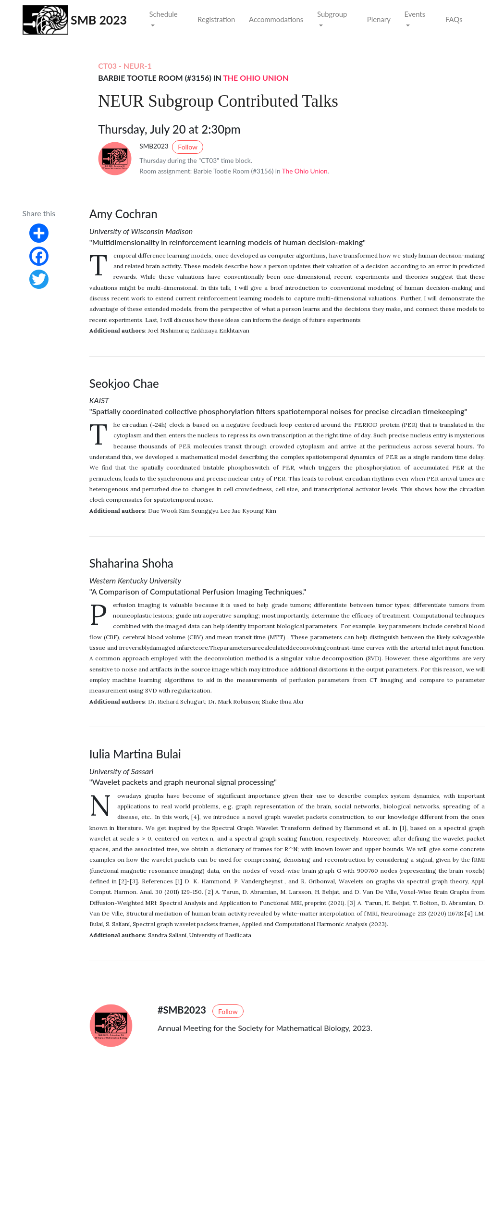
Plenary (379, 19)
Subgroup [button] (332, 14)
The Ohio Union (255, 77)
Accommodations (276, 19)
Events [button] (415, 14)
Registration (216, 19)
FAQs (454, 19)
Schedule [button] (163, 14)
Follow (187, 147)
